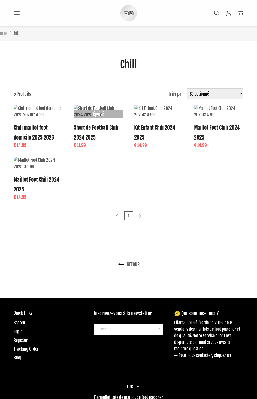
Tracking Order (26, 336)
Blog (17, 344)
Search (19, 309)
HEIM (4, 33)
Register (21, 327)
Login (18, 318)
